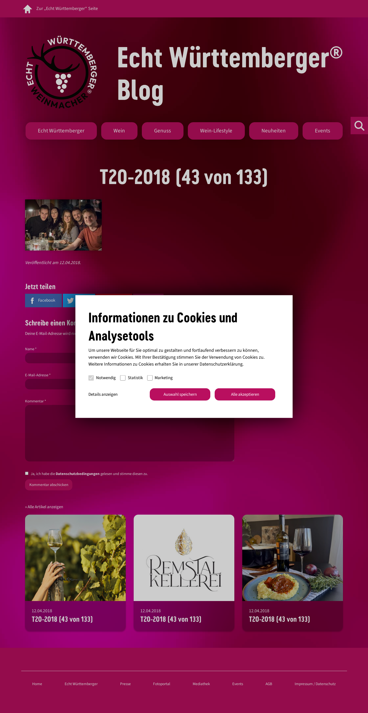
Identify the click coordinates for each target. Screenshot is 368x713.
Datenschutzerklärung (221, 364)
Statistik (131, 378)
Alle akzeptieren (245, 394)
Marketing (160, 378)
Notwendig (102, 378)
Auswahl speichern (180, 394)
